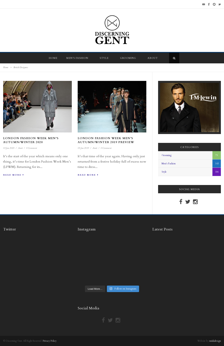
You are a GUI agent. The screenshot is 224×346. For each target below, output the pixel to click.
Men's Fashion (169, 163)
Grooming (128, 58)
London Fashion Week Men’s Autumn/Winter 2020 (31, 140)
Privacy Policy (49, 340)
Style (104, 58)
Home (53, 58)
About (153, 58)
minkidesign (215, 340)
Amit (20, 148)
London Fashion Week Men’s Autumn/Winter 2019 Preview (106, 140)
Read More (13, 174)
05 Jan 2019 (83, 148)
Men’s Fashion (77, 58)
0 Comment (31, 148)
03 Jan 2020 (8, 148)
